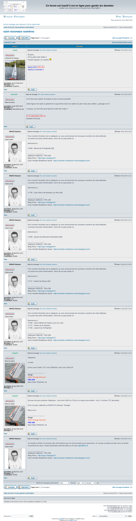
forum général (19, 27)
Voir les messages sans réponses (14, 24)
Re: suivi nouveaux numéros (48, 50)
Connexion (8, 17)
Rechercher (127, 17)
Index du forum (9, 27)
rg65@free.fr (83, 446)
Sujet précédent (117, 42)
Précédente (125, 38)
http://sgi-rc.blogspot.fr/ (47, 158)
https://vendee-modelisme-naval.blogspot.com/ (72, 161)
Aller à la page (117, 38)
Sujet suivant (127, 42)
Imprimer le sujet (10, 42)
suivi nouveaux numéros (18, 31)
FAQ (118, 17)
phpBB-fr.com (73, 520)
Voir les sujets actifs (33, 24)
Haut (5, 89)
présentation (30, 27)
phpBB (61, 519)
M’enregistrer (19, 17)
